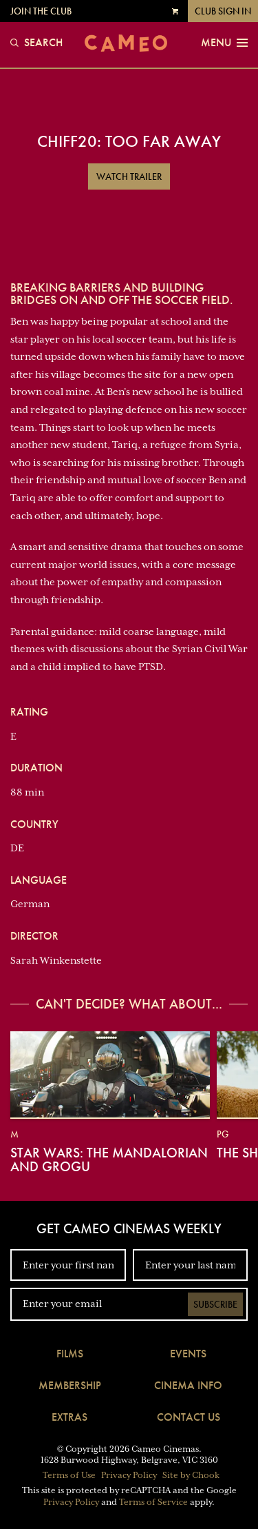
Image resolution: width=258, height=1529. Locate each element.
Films (69, 1353)
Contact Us (188, 1417)
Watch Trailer (129, 176)
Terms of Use (69, 1475)
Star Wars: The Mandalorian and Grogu (109, 1159)
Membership (70, 1385)
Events (188, 1353)
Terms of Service (153, 1502)
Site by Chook (190, 1475)
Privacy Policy (129, 1475)
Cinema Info (188, 1385)
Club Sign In (223, 11)
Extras (69, 1417)
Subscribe (215, 1304)
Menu (224, 42)
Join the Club (41, 11)
